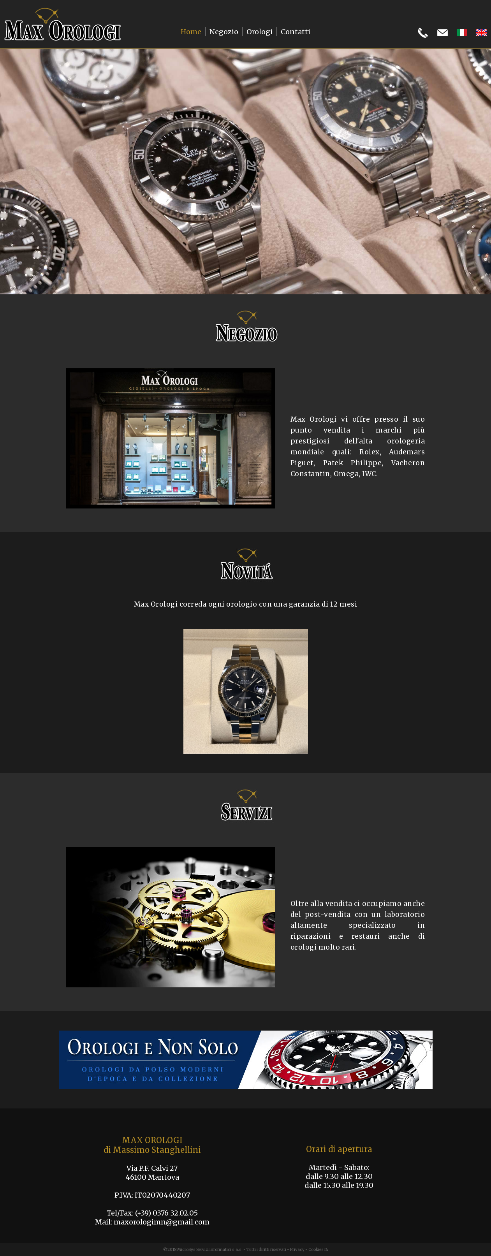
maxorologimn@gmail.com (161, 1221)
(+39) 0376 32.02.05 (166, 1213)
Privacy (297, 1249)
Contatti (295, 31)
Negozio (223, 31)
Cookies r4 (318, 1249)
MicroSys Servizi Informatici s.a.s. (210, 1249)
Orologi (259, 31)
